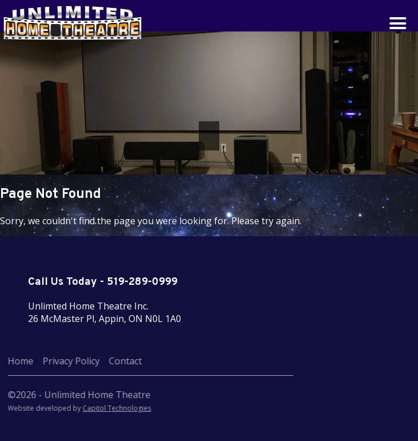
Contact (96, 361)
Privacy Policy (42, 361)
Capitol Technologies (88, 408)
